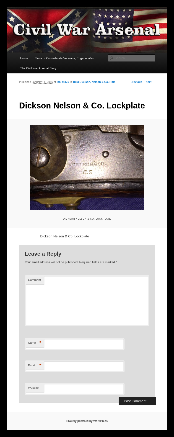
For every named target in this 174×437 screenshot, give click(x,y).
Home (24, 58)
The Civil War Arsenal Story (38, 68)
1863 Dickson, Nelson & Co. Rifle (94, 82)
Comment (34, 280)
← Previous (134, 82)
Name (35, 343)
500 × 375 (63, 82)
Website (33, 387)
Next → (150, 82)
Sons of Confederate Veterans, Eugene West (64, 58)
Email (35, 365)
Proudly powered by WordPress (87, 421)
